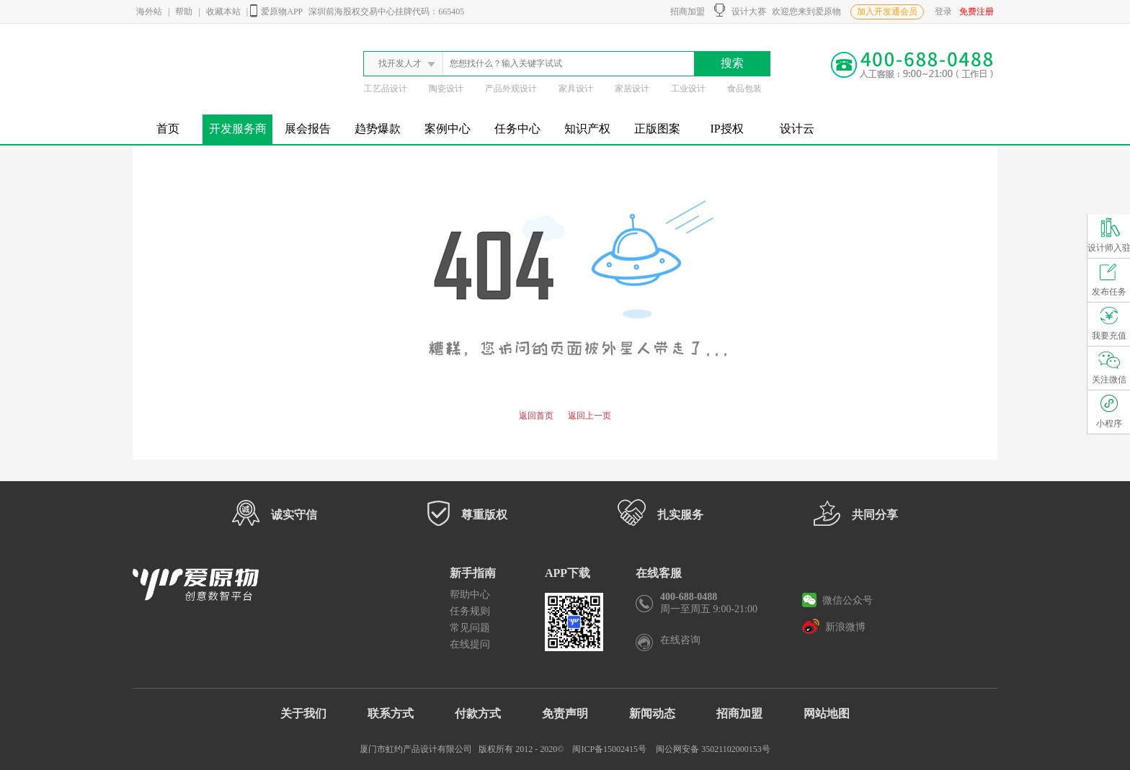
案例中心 (447, 128)
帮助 (183, 11)
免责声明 (565, 713)
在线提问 (470, 644)
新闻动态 (652, 713)
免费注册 (976, 11)
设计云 (797, 128)
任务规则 (470, 611)
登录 (943, 11)
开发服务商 (238, 128)
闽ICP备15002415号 (609, 749)
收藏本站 (223, 11)
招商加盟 (685, 11)
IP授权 (726, 128)
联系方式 (391, 713)
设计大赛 (740, 10)
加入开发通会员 (887, 11)
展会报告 (308, 128)
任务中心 (517, 128)
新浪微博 (834, 626)
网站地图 (827, 713)
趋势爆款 (378, 128)
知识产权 (587, 128)
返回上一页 (589, 416)
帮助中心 (470, 594)
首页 (167, 128)
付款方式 (478, 713)
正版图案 (657, 128)
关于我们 (303, 713)
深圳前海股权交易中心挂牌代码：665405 (386, 11)
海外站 (149, 11)
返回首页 (536, 416)
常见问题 (470, 627)
